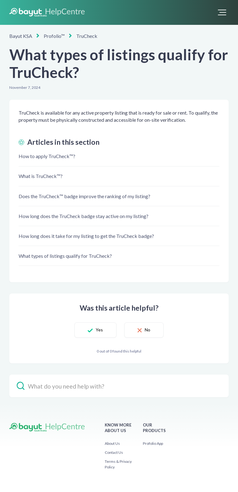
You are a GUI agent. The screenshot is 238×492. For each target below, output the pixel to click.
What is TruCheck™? (41, 176)
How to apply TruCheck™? (47, 156)
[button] (222, 12)
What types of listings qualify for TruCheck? (65, 256)
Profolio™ (54, 36)
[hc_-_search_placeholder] (119, 386)
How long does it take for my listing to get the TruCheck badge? (86, 236)
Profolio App (153, 443)
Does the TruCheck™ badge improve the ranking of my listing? (84, 196)
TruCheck (86, 36)
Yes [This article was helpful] (99, 329)
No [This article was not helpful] (147, 329)
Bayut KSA (20, 36)
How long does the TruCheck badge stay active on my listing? (83, 216)
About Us (112, 443)
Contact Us (114, 452)
